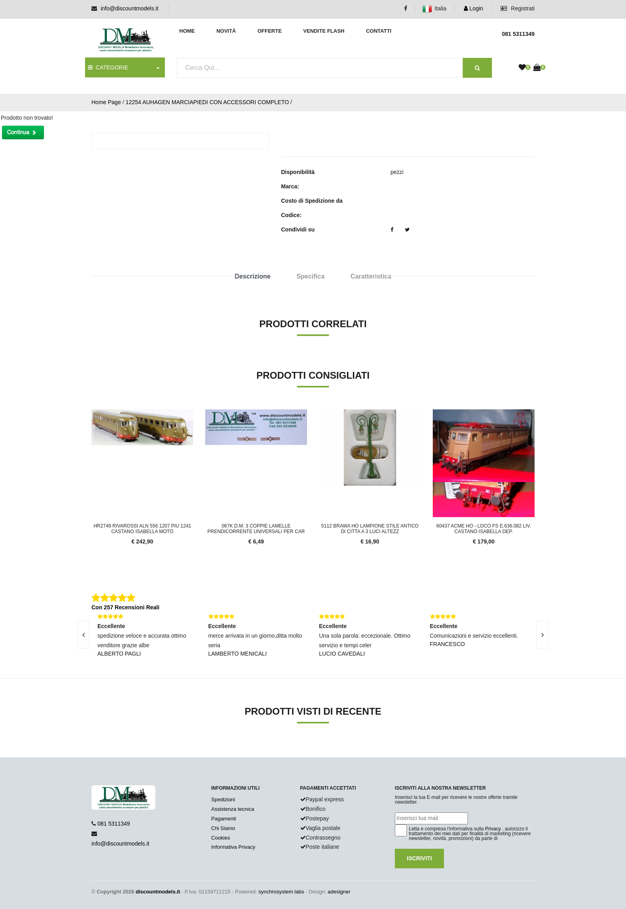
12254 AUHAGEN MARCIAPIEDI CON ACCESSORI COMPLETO (207, 102)
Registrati (518, 8)
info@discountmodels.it (129, 8)
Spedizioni (223, 799)
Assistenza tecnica (232, 809)
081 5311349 (113, 823)
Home (187, 31)
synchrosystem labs (281, 892)
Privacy (493, 829)
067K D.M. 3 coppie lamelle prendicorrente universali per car (256, 528)
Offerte (270, 31)
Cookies (220, 838)
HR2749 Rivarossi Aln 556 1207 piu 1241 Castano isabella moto (142, 528)
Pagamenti (223, 819)
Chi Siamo (223, 828)
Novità (226, 31)
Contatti (379, 31)
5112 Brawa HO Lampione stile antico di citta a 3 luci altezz (370, 528)
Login (473, 8)
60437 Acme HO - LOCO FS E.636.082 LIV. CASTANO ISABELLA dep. (483, 528)
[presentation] (83, 634)
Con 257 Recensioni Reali (125, 607)
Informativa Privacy (233, 847)
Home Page (106, 102)
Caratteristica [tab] (371, 276)
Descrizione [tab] (253, 276)
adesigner (339, 892)
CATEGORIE (108, 67)
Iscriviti (419, 858)
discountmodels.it (158, 892)
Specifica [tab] (311, 276)
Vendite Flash (323, 31)
